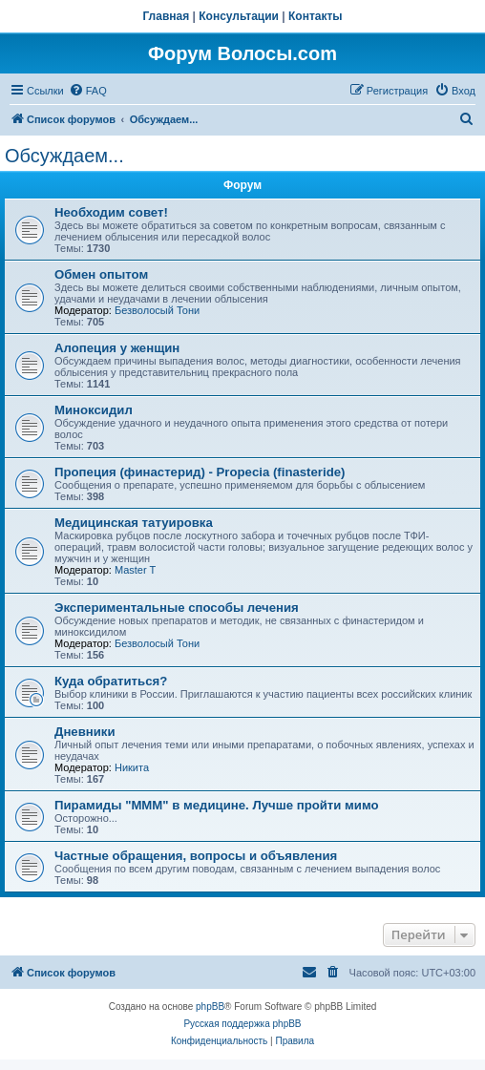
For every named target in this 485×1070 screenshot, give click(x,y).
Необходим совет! (111, 212)
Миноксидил (93, 410)
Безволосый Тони (157, 310)
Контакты (315, 16)
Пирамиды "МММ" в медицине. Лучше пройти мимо (216, 805)
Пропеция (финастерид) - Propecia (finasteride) (199, 472)
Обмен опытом (101, 274)
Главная (165, 16)
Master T (135, 570)
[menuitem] (88, 90)
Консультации (239, 16)
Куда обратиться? (110, 681)
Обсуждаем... (64, 155)
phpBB (210, 1006)
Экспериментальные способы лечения (176, 607)
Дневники (85, 731)
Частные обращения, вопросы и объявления (195, 856)
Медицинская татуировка (133, 522)
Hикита (132, 767)
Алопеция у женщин (116, 348)
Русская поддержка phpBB (242, 1023)
